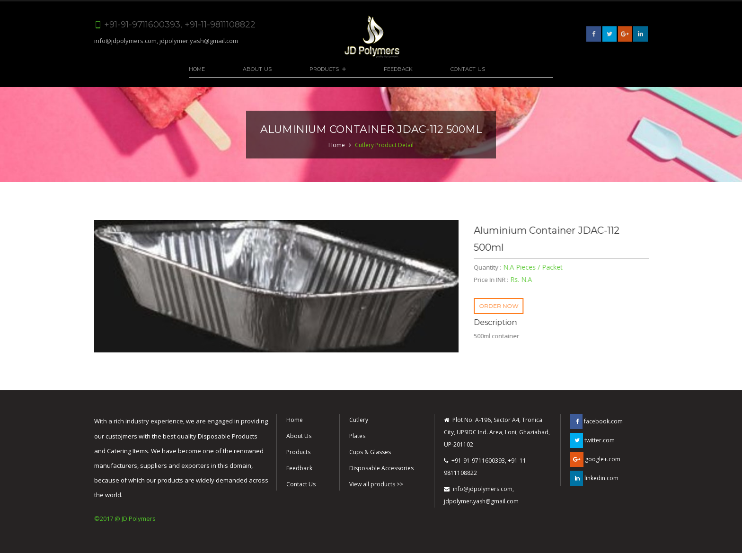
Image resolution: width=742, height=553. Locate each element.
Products (324, 69)
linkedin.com (594, 478)
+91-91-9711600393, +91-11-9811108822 (486, 466)
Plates (357, 436)
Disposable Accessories (381, 468)
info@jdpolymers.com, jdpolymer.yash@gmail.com (166, 40)
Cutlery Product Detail (384, 145)
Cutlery (358, 420)
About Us (257, 69)
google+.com (595, 459)
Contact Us (467, 69)
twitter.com (592, 440)
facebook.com (596, 421)
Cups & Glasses (370, 452)
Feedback (398, 69)
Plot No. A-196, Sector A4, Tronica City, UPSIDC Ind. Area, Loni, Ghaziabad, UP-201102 (497, 432)
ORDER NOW (501, 305)
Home (197, 69)
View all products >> (376, 484)
